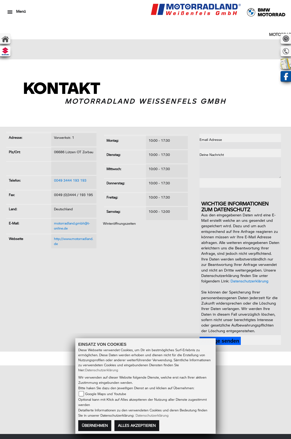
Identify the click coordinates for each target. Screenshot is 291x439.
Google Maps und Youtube (105, 393)
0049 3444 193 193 (70, 180)
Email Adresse (211, 139)
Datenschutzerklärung (249, 280)
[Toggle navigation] (10, 10)
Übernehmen (95, 425)
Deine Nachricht (212, 154)
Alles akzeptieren (137, 425)
